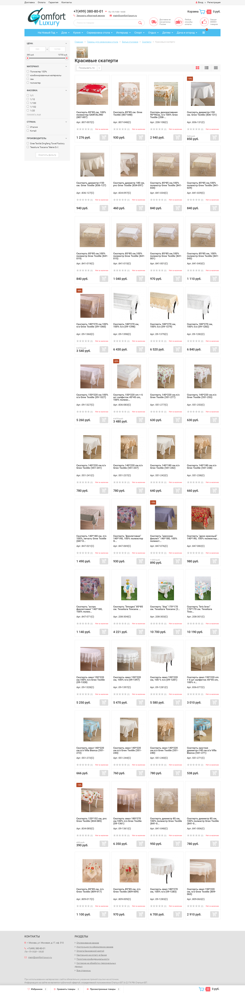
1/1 (30, 95)
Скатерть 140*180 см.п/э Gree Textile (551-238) (201, 466)
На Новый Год (46, 32)
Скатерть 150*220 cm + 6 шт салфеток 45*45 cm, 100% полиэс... (128, 397)
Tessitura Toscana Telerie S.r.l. (43, 147)
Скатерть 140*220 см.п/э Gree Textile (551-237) (128, 466)
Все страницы (84, 970)
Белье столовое (130, 42)
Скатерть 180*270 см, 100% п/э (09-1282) (200, 325)
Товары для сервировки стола (102, 42)
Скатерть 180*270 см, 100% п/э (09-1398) (126, 325)
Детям (166, 32)
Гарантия (53, 2)
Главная (79, 42)
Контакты (66, 2)
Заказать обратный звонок (91, 15)
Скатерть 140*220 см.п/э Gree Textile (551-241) (91, 466)
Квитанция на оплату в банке (92, 955)
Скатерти (146, 42)
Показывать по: (87, 68)
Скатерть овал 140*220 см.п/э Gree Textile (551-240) (164, 750)
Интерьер (122, 32)
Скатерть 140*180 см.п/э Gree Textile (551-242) (164, 466)
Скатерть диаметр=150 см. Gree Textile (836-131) (202, 113)
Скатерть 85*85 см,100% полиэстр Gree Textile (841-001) (166, 256)
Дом (64, 32)
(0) (84, 129)
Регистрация (214, 2)
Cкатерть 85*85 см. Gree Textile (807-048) (127, 113)
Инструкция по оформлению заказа (95, 947)
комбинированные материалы (44, 75)
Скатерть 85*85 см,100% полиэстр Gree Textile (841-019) (92, 256)
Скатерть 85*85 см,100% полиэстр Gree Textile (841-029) (203, 185)
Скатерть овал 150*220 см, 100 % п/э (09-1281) (164, 678)
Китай (31, 131)
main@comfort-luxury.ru (125, 15)
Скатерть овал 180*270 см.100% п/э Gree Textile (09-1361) (127, 821)
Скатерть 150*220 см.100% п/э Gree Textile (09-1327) (92, 396)
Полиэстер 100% (37, 71)
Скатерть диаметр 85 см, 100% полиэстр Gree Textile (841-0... (166, 821)
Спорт (138, 32)
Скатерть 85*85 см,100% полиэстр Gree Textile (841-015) (129, 256)
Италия (32, 127)
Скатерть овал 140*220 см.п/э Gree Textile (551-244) (127, 750)
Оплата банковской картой (90, 951)
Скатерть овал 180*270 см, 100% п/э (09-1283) (164, 890)
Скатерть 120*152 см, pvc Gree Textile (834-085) (91, 819)
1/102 (31, 107)
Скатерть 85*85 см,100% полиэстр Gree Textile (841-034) (166, 185)
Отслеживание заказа (88, 942)
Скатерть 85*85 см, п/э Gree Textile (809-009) (126, 890)
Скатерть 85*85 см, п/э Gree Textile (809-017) (90, 890)
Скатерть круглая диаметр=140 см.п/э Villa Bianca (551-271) (201, 750)
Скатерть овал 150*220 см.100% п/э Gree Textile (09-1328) (90, 680)
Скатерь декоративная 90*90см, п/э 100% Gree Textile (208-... (164, 115)
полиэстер (34, 83)
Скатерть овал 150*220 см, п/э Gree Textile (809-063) (201, 892)
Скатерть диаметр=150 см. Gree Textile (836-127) (91, 184)
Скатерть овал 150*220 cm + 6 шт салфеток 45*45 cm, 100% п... (203, 680)
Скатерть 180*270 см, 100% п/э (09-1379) (163, 325)
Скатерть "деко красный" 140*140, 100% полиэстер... (203, 537)
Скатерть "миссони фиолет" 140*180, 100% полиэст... (163, 538)
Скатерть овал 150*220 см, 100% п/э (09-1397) (127, 678)
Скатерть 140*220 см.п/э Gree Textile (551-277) (164, 396)
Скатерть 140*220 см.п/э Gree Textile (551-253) (201, 396)
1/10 (31, 99)
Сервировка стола (98, 32)
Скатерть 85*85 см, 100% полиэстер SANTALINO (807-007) (91, 115)
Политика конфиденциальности (93, 959)
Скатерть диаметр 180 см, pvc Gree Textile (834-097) (129, 184)
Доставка (29, 2)
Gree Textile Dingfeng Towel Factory (46, 143)
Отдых (152, 32)
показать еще (34, 114)
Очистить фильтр (47, 155)
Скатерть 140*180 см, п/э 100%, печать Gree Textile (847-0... (91, 538)
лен (30, 79)
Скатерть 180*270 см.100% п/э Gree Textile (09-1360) (92, 325)
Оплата (41, 2)
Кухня (76, 32)
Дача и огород (186, 32)
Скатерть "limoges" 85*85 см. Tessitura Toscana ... (128, 608)
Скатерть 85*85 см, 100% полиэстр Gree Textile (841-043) (203, 256)
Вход (199, 2)
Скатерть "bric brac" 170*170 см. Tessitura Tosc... (199, 609)
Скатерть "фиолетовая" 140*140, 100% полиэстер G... (128, 538)
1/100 (31, 103)
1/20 (31, 110)
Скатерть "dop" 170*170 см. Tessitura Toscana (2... (165, 608)
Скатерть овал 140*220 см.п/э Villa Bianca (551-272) (90, 750)
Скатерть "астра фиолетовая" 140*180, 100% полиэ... (89, 609)
